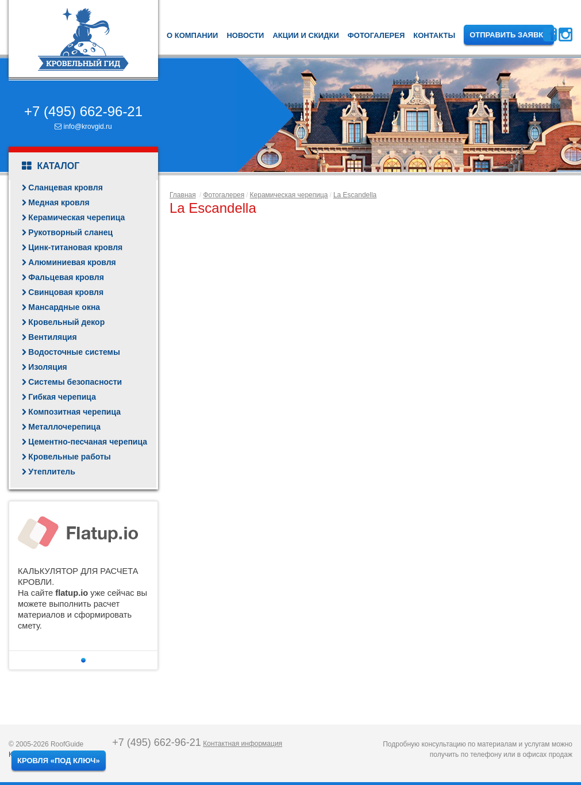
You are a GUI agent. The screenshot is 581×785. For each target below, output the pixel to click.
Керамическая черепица (76, 217)
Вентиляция (52, 337)
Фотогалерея (376, 35)
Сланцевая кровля (65, 187)
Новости (245, 35)
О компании (192, 35)
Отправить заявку (509, 34)
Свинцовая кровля (65, 292)
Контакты (434, 35)
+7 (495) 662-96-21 (83, 111)
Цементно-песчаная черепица (87, 441)
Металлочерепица (64, 426)
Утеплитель (51, 471)
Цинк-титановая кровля (75, 247)
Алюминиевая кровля (72, 262)
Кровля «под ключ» (58, 760)
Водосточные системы (74, 352)
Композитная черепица (74, 411)
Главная (183, 195)
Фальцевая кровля (66, 277)
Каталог (50, 166)
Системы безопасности (75, 381)
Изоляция (47, 367)
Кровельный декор (66, 322)
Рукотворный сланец (70, 232)
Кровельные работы (69, 456)
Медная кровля (58, 202)
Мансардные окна (64, 307)
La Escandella (354, 195)
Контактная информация (242, 744)
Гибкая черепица (62, 396)
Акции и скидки (305, 35)
